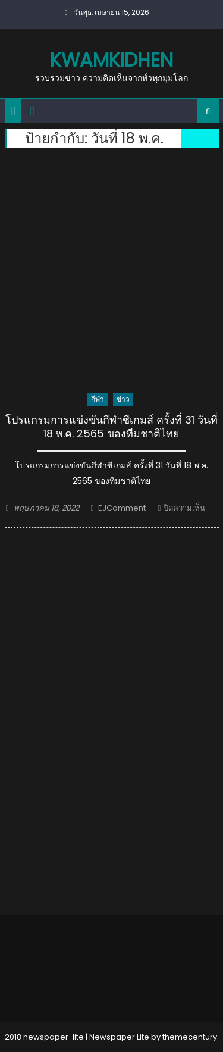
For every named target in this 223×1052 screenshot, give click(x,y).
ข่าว (123, 399)
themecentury (189, 1036)
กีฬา (97, 399)
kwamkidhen (111, 59)
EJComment (122, 508)
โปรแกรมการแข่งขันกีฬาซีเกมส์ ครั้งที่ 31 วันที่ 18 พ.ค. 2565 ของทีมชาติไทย (111, 427)
